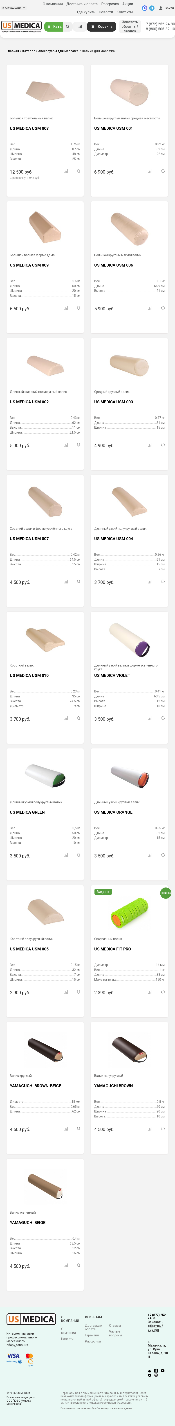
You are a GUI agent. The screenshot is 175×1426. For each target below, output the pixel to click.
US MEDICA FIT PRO (112, 949)
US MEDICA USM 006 (113, 265)
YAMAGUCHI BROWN (113, 1085)
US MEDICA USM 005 (29, 949)
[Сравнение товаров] (80, 27)
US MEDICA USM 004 (113, 538)
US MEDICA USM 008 (29, 128)
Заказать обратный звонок (130, 26)
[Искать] (68, 27)
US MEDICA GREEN (27, 812)
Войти (166, 8)
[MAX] (144, 8)
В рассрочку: (25, 177)
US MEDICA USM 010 (29, 675)
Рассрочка (110, 4)
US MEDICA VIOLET (112, 675)
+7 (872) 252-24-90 (159, 24)
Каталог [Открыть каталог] (57, 26)
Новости (106, 12)
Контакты (125, 12)
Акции (127, 4)
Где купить (86, 12)
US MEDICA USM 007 (29, 538)
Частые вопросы (115, 1333)
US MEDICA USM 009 (29, 265)
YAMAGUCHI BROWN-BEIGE (35, 1085)
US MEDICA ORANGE (113, 812)
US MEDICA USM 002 (29, 401)
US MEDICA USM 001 (113, 128)
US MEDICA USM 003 (113, 401)
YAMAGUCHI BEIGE (27, 1222)
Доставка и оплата (82, 4)
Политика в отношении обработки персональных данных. (97, 1408)
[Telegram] (152, 8)
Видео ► (103, 892)
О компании (53, 4)
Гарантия (92, 1335)
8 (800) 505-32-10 (160, 29)
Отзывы (115, 1325)
